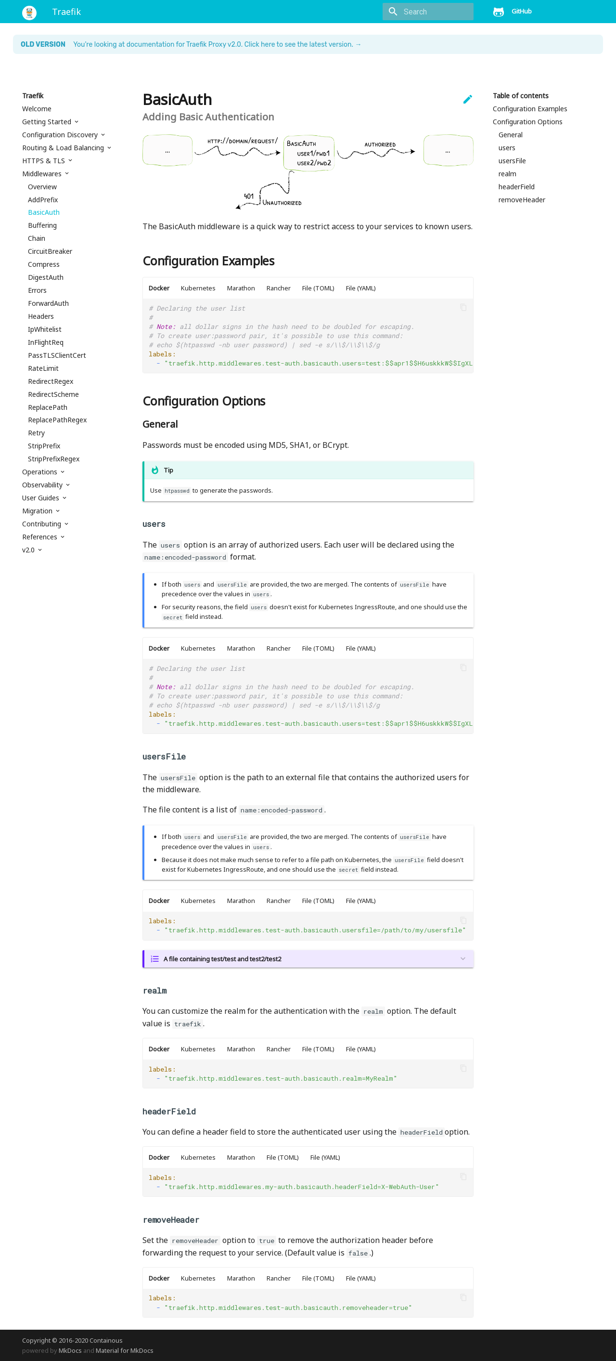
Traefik (32, 96)
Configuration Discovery (61, 135)
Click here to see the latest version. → (303, 44)
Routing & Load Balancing (64, 148)
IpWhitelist (45, 329)
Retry (36, 433)
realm (507, 174)
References (40, 537)
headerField (517, 187)
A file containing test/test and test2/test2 (222, 959)
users (507, 148)
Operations (40, 472)
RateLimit (43, 368)
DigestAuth (46, 277)
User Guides (41, 498)
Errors (37, 290)
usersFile (512, 161)
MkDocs (70, 1350)
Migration (38, 511)
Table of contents (521, 96)
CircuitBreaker (50, 251)
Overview (42, 187)
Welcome (36, 109)
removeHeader (522, 200)
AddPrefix (43, 200)
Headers (41, 316)
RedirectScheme (53, 394)
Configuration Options (528, 122)
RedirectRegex (50, 381)
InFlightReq (46, 342)
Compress (44, 264)
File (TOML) (318, 288)
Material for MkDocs (125, 1350)
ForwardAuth (48, 303)
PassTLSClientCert (57, 355)
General (511, 135)
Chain (36, 238)
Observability (43, 485)
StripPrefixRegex (53, 459)
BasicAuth (44, 212)
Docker (159, 288)
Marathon (241, 288)
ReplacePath (47, 407)
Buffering (42, 225)
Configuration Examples (530, 109)
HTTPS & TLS (44, 161)
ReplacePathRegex (57, 420)
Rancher (279, 288)
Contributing (42, 524)
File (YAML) (361, 288)
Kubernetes (198, 288)
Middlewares (43, 174)
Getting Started (47, 122)
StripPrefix (44, 446)
